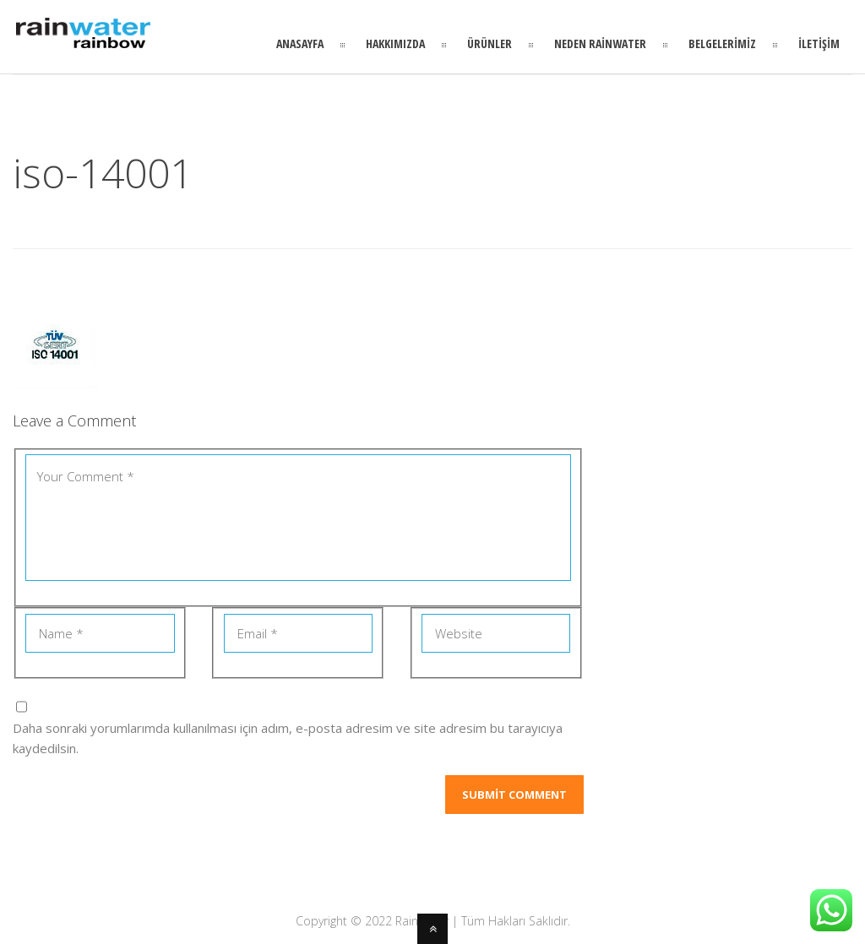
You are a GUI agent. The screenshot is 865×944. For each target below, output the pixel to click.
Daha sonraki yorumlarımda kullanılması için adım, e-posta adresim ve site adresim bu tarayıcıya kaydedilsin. (288, 738)
